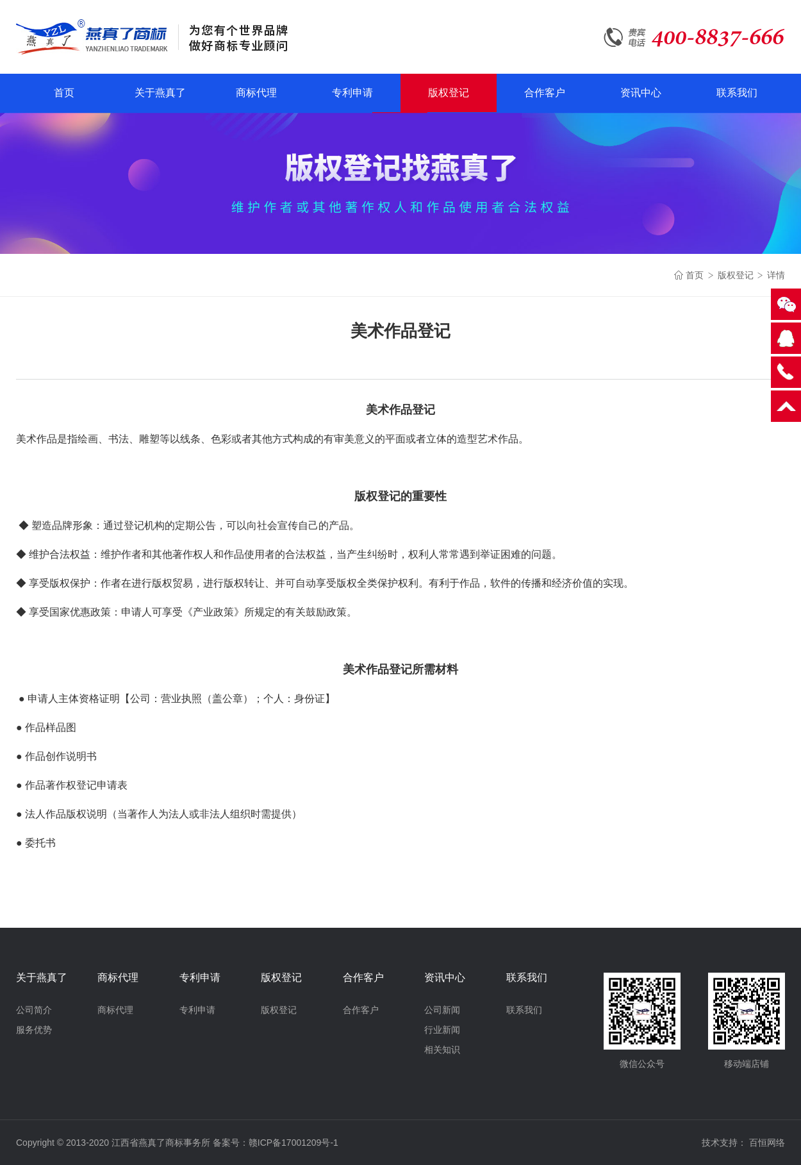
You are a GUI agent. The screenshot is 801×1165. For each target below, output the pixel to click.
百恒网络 (767, 1142)
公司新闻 (442, 1009)
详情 (776, 275)
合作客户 (544, 92)
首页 (64, 92)
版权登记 (448, 92)
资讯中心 (640, 92)
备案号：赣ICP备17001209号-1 (275, 1142)
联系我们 (736, 92)
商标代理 (256, 92)
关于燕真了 (160, 92)
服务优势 (34, 1029)
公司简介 (34, 1009)
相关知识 (442, 1049)
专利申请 (352, 92)
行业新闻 (442, 1029)
